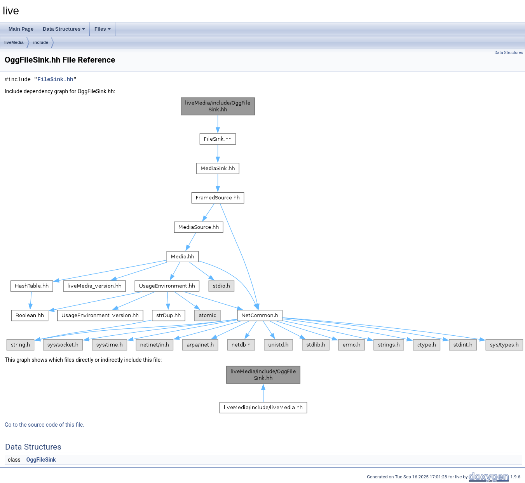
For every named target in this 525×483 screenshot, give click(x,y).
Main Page (21, 29)
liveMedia (14, 42)
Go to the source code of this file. (44, 425)
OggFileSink (41, 460)
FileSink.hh (55, 79)
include (41, 42)
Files (102, 29)
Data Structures (64, 29)
